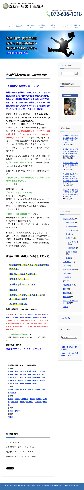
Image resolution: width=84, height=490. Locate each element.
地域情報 (66, 273)
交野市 (20, 380)
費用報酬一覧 (42, 26)
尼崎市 (17, 390)
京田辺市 (14, 402)
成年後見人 (67, 277)
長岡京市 (24, 399)
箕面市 (43, 314)
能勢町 (28, 317)
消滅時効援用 (68, 285)
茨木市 (16, 314)
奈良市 (10, 411)
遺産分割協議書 (71, 252)
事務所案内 (30, 26)
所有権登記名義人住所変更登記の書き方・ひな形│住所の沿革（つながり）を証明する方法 (71, 178)
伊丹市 (37, 390)
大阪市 (10, 371)
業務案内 (19, 26)
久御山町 (38, 402)
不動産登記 (70, 222)
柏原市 (35, 381)
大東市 (20, 377)
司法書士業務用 (69, 269)
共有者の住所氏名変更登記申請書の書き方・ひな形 (70, 165)
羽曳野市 (28, 381)
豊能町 (22, 317)
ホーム (7, 26)
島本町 (35, 317)
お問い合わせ (76, 26)
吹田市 (23, 314)
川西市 (13, 393)
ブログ (65, 26)
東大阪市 (28, 377)
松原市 (13, 380)
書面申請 (71, 248)
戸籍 (64, 281)
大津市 (10, 417)
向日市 (17, 399)
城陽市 (39, 399)
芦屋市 (30, 390)
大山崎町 (29, 402)
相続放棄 (66, 293)
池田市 (37, 314)
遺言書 (68, 258)
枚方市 (45, 317)
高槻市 (30, 314)
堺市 (16, 371)
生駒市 (17, 411)
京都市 (10, 399)
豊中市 (8, 317)
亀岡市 (22, 402)
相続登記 (69, 238)
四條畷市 (36, 377)
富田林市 (14, 384)
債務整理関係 (71, 226)
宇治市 (32, 399)
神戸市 (10, 390)
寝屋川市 (31, 374)
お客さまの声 (53, 26)
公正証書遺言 (71, 230)
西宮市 (23, 390)
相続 (64, 289)
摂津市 (15, 317)
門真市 (13, 377)
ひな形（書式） (69, 219)
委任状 (68, 234)
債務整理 (66, 266)
